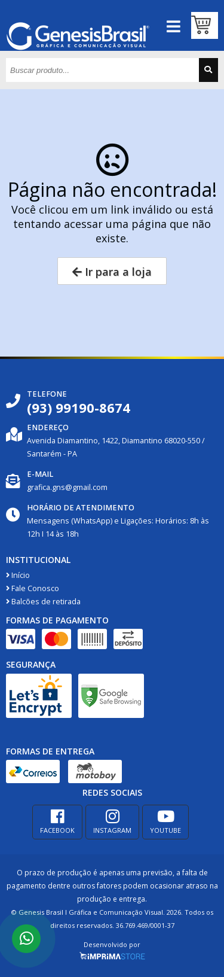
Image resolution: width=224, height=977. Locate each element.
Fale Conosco (32, 588)
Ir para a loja (112, 271)
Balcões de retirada (43, 601)
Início (18, 575)
